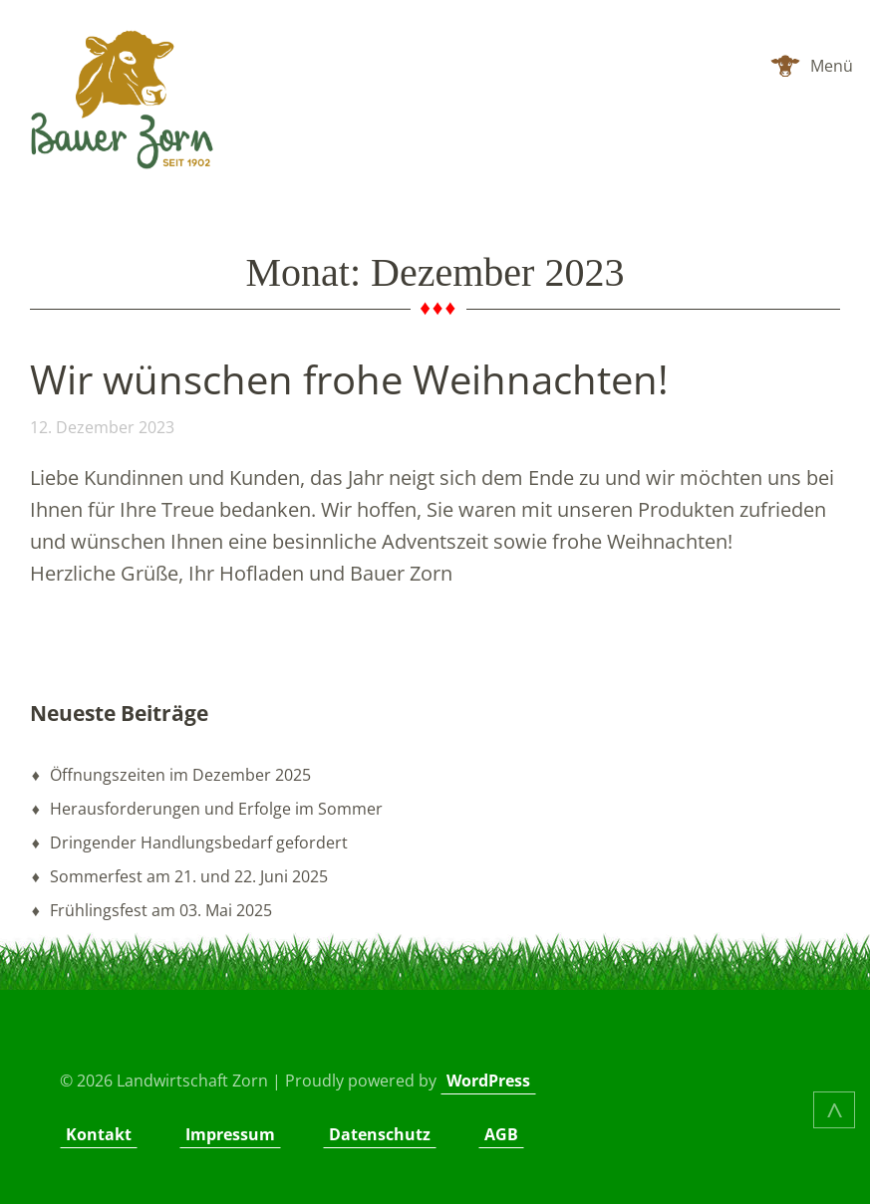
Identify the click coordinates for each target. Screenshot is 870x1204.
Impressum (230, 1134)
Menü (831, 66)
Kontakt (99, 1134)
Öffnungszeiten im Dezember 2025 (180, 775)
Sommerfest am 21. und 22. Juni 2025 (189, 876)
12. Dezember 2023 (102, 427)
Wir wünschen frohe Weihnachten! (349, 379)
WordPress (488, 1080)
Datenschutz (380, 1134)
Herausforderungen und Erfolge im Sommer (216, 809)
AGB (501, 1134)
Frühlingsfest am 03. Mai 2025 (161, 910)
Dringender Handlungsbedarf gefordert (199, 842)
